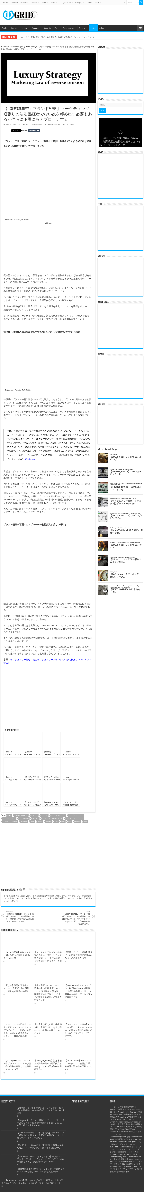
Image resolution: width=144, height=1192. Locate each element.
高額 (85, 821)
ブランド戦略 (24, 818)
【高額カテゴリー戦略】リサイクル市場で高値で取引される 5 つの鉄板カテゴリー (78, 955)
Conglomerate (65, 3)
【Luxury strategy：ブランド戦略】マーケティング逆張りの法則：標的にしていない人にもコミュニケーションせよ (20, 917)
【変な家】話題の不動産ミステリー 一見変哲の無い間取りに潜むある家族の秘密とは (17, 1184)
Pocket (25, 130)
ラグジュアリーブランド (74, 818)
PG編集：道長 (11, 124)
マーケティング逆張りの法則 (52, 818)
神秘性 (77, 821)
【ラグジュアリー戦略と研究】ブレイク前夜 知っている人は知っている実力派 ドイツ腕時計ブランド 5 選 (61, 37)
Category (78, 3)
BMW (9, 815)
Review (89, 3)
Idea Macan (30, 459)
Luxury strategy (15, 47)
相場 (69, 821)
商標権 (48, 821)
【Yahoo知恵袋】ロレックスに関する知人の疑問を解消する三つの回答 (17, 955)
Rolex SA (45, 3)
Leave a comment (54, 124)
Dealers (5, 3)
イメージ (34, 815)
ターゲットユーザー (76, 815)
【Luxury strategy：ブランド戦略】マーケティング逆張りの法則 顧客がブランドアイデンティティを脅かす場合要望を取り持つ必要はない (75, 918)
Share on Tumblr (34, 130)
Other (97, 3)
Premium (14, 3)
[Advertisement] (48, 247)
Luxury (23, 3)
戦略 (63, 821)
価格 (32, 821)
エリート (44, 815)
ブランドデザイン (9, 818)
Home (4, 47)
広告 (56, 821)
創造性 (40, 821)
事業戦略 (24, 821)
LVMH (53, 3)
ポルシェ (35, 818)
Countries (34, 3)
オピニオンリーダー (58, 815)
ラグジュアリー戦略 (10, 821)
